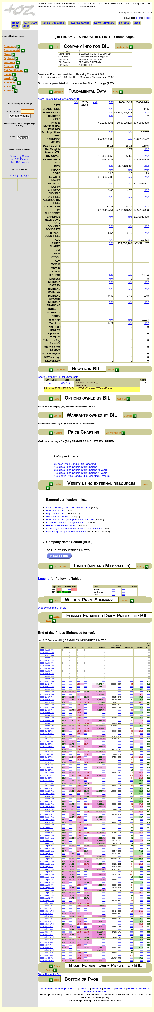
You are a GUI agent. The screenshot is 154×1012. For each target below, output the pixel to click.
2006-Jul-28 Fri (46, 906)
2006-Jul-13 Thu (46, 935)
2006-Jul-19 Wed (46, 924)
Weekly (8, 78)
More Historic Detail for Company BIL (59, 98)
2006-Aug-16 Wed (47, 872)
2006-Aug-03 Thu (47, 895)
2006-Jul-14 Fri (46, 932)
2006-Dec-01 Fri (46, 671)
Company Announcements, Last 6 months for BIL (74, 528)
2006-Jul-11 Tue (46, 940)
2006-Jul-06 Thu (46, 948)
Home (15, 22)
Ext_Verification (13, 70)
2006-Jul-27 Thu (46, 908)
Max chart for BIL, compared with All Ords (70, 519)
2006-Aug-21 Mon (47, 864)
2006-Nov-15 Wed (47, 702)
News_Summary (104, 22)
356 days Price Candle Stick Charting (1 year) (80, 469)
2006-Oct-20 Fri (46, 749)
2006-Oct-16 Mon (47, 760)
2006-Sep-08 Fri (46, 828)
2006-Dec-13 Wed (47, 650)
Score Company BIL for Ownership (58, 376)
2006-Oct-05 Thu (46, 778)
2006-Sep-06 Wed (47, 833)
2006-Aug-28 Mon (47, 851)
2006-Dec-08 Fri (46, 658)
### (76, 102)
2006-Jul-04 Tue (46, 953)
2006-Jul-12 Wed (46, 937)
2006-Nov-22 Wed (47, 689)
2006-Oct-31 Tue (46, 731)
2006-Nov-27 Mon (47, 681)
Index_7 (144, 988)
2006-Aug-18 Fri (46, 867)
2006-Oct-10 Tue (46, 770)
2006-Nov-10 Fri (46, 710)
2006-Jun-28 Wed (47, 961)
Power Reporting (79, 22)
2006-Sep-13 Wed (47, 820)
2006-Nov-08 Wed (47, 715)
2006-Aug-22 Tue (47, 861)
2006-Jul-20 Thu (46, 921)
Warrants (9, 62)
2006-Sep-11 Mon (47, 825)
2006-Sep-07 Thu (47, 830)
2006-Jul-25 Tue (46, 914)
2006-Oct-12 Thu (46, 765)
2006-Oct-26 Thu (46, 739)
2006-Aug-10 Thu (47, 882)
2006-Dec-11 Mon (47, 655)
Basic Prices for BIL (49, 974)
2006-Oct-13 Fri (46, 762)
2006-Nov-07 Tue (47, 718)
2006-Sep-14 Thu (47, 817)
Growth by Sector (20, 156)
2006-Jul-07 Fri (46, 945)
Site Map (60, 988)
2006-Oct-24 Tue (46, 744)
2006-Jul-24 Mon (46, 916)
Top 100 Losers (20, 162)
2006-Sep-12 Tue (47, 822)
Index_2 (84, 988)
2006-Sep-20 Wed (47, 807)
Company (10, 46)
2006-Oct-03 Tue (46, 783)
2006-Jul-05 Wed (46, 950)
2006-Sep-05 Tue (47, 835)
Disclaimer (46, 988)
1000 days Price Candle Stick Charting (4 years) (82, 475)
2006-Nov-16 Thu (47, 700)
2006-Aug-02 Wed (47, 898)
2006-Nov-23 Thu (47, 687)
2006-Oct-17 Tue (46, 757)
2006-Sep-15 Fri (46, 814)
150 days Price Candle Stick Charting (75, 466)
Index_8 (89, 991)
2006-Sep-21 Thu (47, 804)
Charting (9, 66)
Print (15, 26)
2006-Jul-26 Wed (46, 911)
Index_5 (120, 988)
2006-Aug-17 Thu (47, 869)
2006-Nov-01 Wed (47, 728)
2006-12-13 (64, 383)
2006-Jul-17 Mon (46, 929)
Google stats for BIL (57, 516)
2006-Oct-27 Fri (46, 736)
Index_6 (132, 988)
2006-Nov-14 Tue (47, 705)
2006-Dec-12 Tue (47, 653)
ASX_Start (30, 22)
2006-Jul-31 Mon (46, 903)
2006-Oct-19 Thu (46, 752)
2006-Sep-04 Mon (47, 838)
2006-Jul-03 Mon (46, 955)
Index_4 (108, 988)
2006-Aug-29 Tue (47, 848)
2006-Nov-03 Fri (46, 723)
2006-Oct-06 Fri (46, 775)
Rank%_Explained (53, 22)
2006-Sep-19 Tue (47, 809)
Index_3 (96, 988)
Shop (137, 22)
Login (138, 18)
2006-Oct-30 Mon (47, 734)
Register (146, 18)
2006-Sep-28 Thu (47, 791)
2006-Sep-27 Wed (47, 794)
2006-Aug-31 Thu (47, 843)
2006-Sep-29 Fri (46, 788)
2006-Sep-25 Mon (47, 799)
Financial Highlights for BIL (61, 525)
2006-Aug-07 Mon (47, 890)
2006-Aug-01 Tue (47, 901)
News (7, 54)
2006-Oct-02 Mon (47, 786)
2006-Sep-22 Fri (46, 801)
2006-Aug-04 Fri (46, 893)
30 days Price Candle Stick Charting (75, 463)
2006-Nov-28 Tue (47, 679)
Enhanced (10, 82)
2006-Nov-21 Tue (47, 692)
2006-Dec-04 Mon (47, 668)
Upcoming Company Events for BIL (66, 531)
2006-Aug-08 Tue (47, 888)
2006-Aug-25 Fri (46, 854)
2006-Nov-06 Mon (47, 721)
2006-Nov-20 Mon (47, 694)
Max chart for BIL (56, 510)
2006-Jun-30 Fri (46, 958)
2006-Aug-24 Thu (47, 856)
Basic (7, 86)
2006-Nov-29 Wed (47, 676)
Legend (44, 578)
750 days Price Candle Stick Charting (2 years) (81, 472)
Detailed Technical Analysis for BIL (66, 522)
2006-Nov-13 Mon (47, 707)
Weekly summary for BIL (52, 607)
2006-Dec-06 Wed (47, 663)
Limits (7, 74)
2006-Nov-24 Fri (46, 684)
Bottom (8, 90)
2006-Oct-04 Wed (47, 781)
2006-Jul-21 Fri (46, 919)
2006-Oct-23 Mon (47, 747)
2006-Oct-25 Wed (47, 741)
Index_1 (73, 988)
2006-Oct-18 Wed (47, 754)
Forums (124, 22)
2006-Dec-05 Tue (47, 666)
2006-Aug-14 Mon (47, 877)
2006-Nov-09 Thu (47, 713)
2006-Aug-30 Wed (47, 846)
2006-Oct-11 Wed (47, 767)
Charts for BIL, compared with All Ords (68, 507)
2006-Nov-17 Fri (46, 697)
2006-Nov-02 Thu (47, 726)
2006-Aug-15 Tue (47, 874)
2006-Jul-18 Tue (46, 927)
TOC (55, 47)
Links (26, 26)
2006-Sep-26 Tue (47, 796)
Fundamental (12, 50)
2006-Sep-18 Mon (47, 812)
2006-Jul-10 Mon (46, 942)
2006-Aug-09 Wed (47, 885)
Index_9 (101, 991)
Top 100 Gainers (19, 159)
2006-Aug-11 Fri (46, 880)
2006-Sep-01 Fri (46, 841)
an (50, 383)
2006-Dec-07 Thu (47, 660)
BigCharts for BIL (56, 513)
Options (9, 58)
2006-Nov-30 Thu (47, 674)
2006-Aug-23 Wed (47, 859)
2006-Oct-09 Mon (47, 773)
